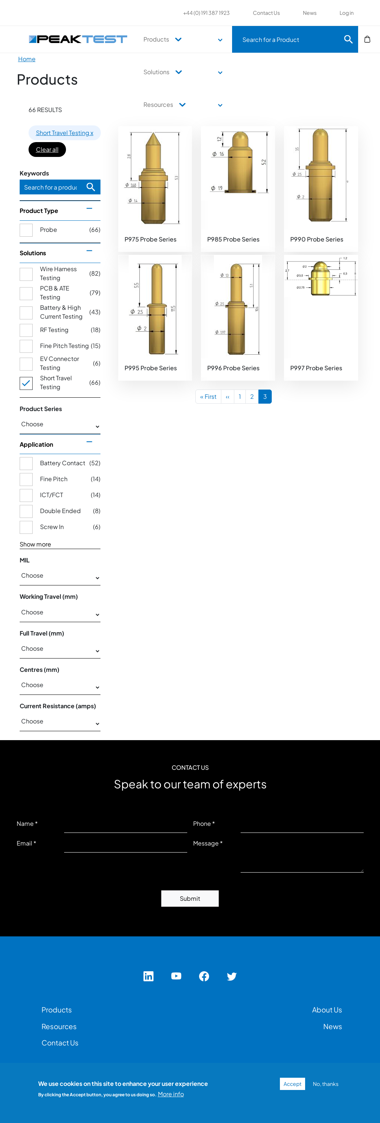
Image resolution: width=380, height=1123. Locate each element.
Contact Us (266, 12)
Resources (158, 104)
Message (206, 843)
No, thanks (325, 1083)
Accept (292, 1083)
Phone (202, 823)
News (310, 12)
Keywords (34, 173)
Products (156, 39)
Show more (35, 544)
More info (171, 1094)
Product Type (39, 210)
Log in (347, 12)
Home (27, 59)
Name (25, 823)
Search (348, 39)
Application (36, 444)
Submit (190, 898)
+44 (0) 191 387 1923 (206, 12)
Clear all (47, 149)
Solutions (156, 72)
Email (24, 843)
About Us (327, 1009)
